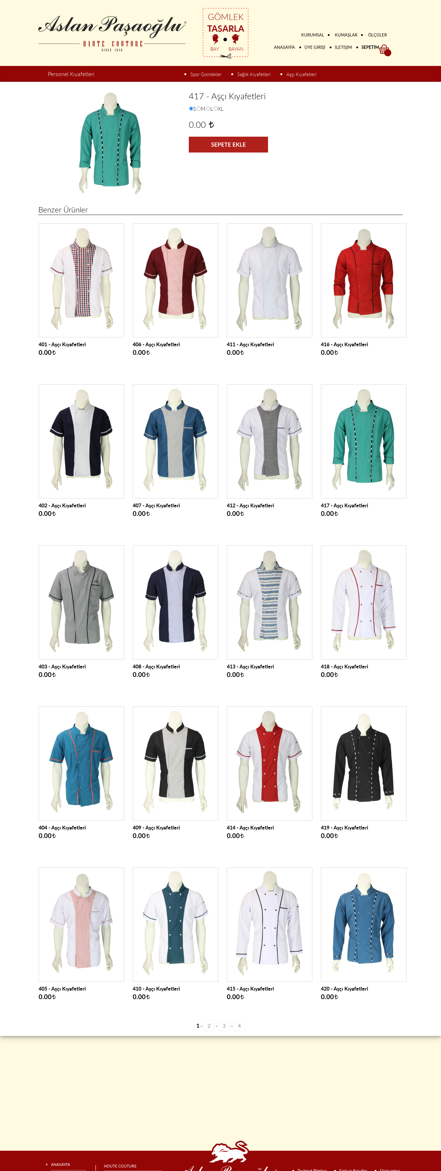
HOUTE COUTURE (120, 1166)
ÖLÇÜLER (377, 35)
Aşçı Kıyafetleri (301, 74)
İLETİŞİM (343, 47)
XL (220, 108)
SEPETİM (370, 47)
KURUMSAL (312, 35)
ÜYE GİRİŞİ (314, 47)
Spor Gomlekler (205, 74)
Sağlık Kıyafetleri (254, 74)
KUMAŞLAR (346, 35)
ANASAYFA (284, 47)
